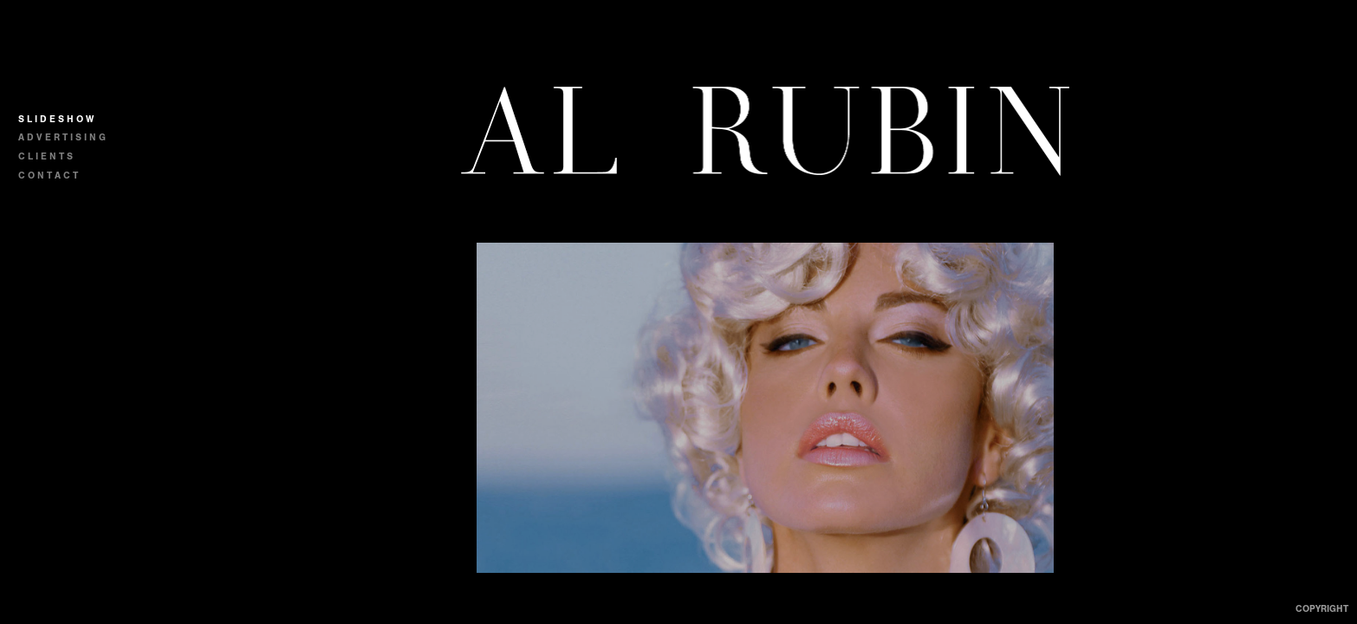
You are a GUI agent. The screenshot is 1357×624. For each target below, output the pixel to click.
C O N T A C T (48, 175)
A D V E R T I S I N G (62, 137)
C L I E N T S (45, 156)
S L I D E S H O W (56, 119)
